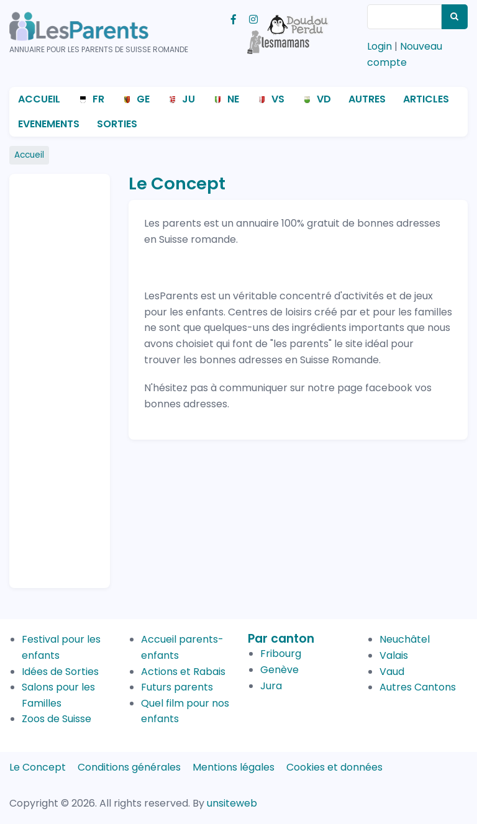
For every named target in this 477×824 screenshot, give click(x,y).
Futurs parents (177, 687)
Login (379, 46)
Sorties (117, 124)
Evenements (49, 124)
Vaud (391, 671)
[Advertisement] (68, 375)
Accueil (39, 99)
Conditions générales (129, 767)
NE (233, 99)
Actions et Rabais (183, 671)
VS (277, 99)
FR (98, 99)
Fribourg (280, 653)
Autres (367, 99)
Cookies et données (334, 767)
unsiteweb (232, 803)
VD (324, 99)
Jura (271, 686)
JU (188, 99)
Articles (426, 99)
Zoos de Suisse (56, 719)
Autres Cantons (417, 687)
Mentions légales (234, 767)
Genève (279, 670)
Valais (393, 655)
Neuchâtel (404, 639)
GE (143, 99)
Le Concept (37, 767)
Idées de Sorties (60, 671)
